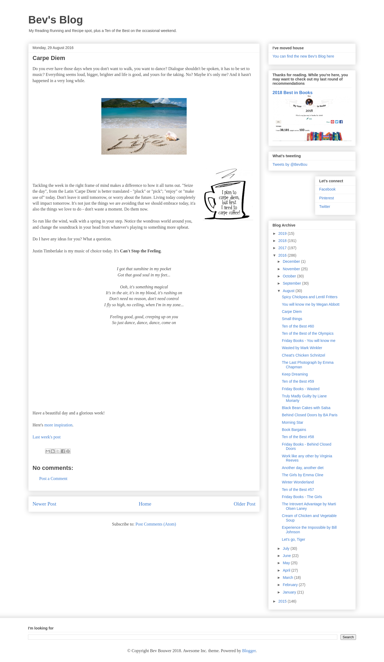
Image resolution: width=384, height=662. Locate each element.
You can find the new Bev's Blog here (303, 56)
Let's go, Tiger (293, 539)
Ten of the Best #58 (298, 437)
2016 (283, 255)
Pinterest (326, 198)
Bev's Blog (55, 20)
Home (145, 504)
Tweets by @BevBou (290, 164)
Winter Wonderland (298, 482)
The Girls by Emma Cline (302, 475)
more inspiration (58, 425)
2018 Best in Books (293, 92)
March (288, 577)
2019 (283, 233)
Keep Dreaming (295, 374)
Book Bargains (294, 429)
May (287, 563)
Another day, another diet (302, 468)
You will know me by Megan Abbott (310, 304)
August (289, 291)
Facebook (327, 189)
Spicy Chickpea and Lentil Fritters (310, 297)
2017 (283, 248)
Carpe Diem (292, 311)
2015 (283, 601)
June (287, 556)
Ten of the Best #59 (298, 381)
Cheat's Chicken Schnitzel (303, 355)
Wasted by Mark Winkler (302, 348)
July (286, 548)
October (290, 276)
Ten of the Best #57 (298, 489)
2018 (283, 241)
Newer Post (44, 504)
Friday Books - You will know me (308, 340)
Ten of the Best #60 (298, 326)
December (292, 261)
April (287, 570)
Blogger (249, 650)
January (290, 592)
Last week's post (47, 437)
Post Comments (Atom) (155, 524)
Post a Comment (53, 478)
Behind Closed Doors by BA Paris (310, 415)
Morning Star (292, 422)
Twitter (324, 206)
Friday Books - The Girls (302, 497)
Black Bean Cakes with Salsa (306, 408)
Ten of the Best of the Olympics (308, 333)
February (291, 585)
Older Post (244, 504)
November (292, 269)
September (292, 283)
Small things (292, 319)
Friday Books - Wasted (300, 389)
